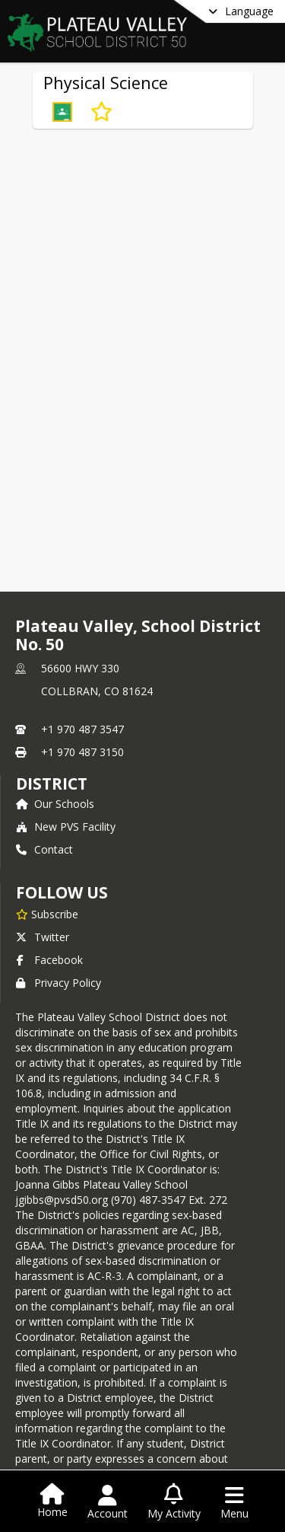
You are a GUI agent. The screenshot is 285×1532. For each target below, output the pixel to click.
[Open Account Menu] (107, 1502)
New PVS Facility (66, 826)
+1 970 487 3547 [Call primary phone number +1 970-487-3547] (82, 729)
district (51, 783)
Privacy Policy (58, 982)
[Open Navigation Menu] (234, 1502)
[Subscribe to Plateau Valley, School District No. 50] (47, 913)
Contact (44, 849)
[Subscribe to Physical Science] (101, 112)
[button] (62, 112)
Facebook (49, 960)
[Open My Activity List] (174, 1502)
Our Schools (55, 803)
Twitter (42, 937)
